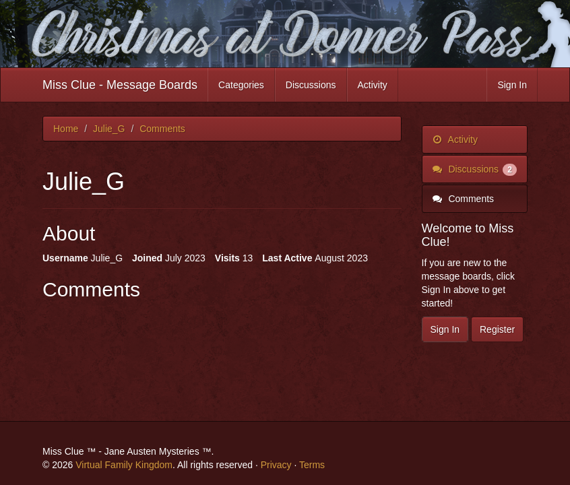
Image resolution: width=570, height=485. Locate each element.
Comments (464, 198)
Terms (312, 464)
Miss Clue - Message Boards (119, 85)
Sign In (512, 84)
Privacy (276, 464)
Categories (241, 84)
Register (497, 329)
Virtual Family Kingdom (123, 464)
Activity (372, 84)
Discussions (311, 84)
